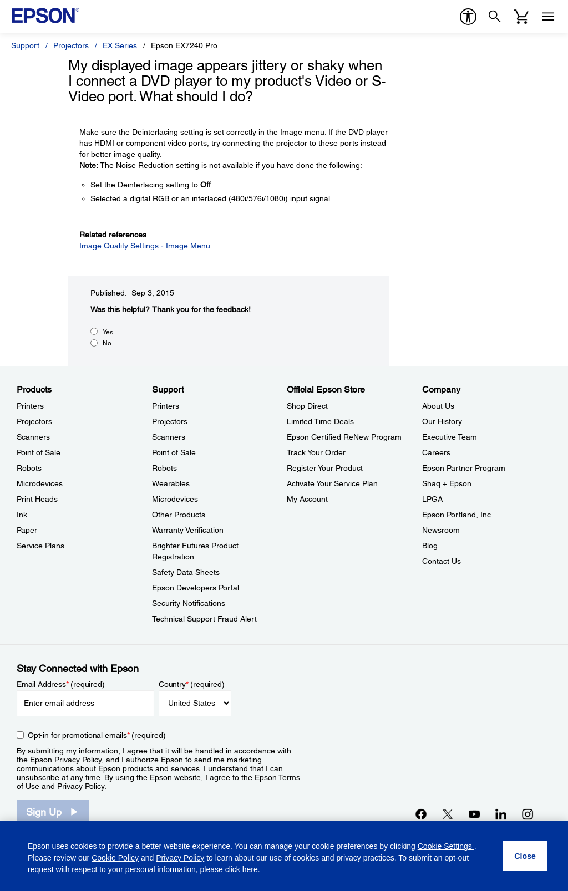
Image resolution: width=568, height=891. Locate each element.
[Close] (525, 856)
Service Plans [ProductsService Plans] (40, 545)
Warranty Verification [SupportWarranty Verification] (188, 530)
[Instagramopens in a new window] (527, 814)
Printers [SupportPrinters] (165, 405)
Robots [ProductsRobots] (29, 468)
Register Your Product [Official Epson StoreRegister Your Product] (325, 468)
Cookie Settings (446, 846)
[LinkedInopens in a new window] (501, 814)
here (250, 869)
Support (25, 45)
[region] (284, 856)
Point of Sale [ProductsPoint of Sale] (38, 452)
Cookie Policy (115, 857)
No (107, 343)
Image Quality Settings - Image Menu (144, 245)
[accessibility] (468, 17)
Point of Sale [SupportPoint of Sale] (174, 452)
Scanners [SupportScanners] (168, 436)
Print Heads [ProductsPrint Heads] (37, 499)
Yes (108, 332)
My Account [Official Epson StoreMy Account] (307, 499)
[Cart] (521, 17)
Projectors (71, 45)
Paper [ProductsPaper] (27, 530)
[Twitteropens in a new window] (448, 814)
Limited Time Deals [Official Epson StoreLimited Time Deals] (320, 421)
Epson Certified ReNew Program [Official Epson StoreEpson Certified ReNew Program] (344, 436)
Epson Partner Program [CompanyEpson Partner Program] (463, 468)
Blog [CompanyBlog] (430, 545)
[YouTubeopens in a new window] (474, 814)
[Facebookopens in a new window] (421, 814)
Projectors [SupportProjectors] (169, 421)
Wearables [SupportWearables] (171, 483)
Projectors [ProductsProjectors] (34, 421)
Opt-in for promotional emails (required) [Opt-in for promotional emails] (97, 735)
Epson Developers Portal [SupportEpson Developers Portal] (195, 587)
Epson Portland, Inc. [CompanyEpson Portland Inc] (457, 514)
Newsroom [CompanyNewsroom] (441, 530)
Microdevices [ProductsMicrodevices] (40, 483)
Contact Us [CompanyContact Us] (441, 561)
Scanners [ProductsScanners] (33, 436)
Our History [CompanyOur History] (442, 421)
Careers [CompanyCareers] (436, 452)
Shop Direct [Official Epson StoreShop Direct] (307, 405)
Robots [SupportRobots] (164, 468)
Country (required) (192, 684)
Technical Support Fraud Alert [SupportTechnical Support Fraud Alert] (204, 618)
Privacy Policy (78, 759)
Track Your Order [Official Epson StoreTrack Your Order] (316, 452)
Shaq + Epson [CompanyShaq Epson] (446, 483)
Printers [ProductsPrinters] (30, 405)
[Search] (495, 17)
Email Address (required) (61, 684)
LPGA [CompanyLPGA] (432, 499)
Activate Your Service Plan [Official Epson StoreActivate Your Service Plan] (332, 483)
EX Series (120, 45)
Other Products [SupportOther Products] (178, 514)
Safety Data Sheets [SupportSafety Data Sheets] (186, 572)
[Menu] (548, 17)
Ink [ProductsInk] (22, 514)
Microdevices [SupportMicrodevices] (175, 499)
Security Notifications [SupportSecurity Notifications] (188, 603)
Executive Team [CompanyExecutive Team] (449, 436)
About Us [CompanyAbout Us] (438, 405)
